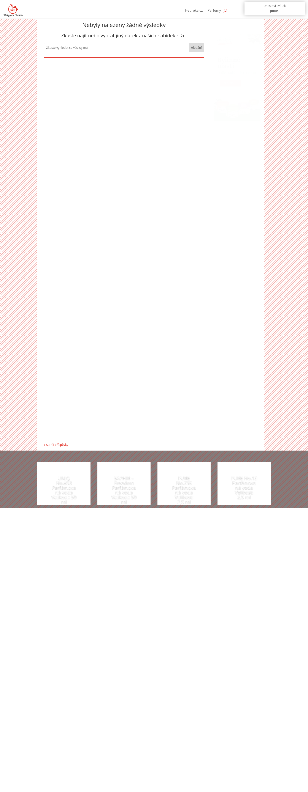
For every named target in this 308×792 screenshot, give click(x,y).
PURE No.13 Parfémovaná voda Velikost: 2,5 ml (244, 487)
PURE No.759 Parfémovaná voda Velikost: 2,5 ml (184, 490)
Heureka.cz (194, 10)
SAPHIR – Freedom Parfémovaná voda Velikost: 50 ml (124, 490)
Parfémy (214, 10)
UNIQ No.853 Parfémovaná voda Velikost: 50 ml (63, 490)
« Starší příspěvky (56, 445)
